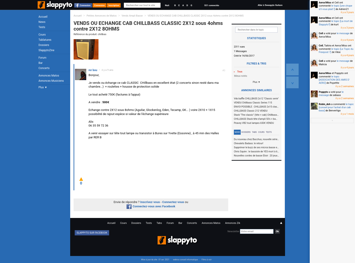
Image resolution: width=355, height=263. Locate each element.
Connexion (85, 5)
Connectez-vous (173, 202)
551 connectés (211, 5)
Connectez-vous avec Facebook (151, 206)
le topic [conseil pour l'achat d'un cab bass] (336, 107)
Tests (41, 27)
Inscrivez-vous (150, 202)
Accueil (43, 16)
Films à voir (206, 259)
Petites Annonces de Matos (101, 15)
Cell (321, 33)
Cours (42, 34)
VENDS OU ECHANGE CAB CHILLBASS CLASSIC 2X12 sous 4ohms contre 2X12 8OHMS (196, 15)
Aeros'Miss (325, 2)
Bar (40, 63)
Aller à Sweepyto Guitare (270, 5)
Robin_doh (325, 104)
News (41, 22)
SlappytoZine (46, 50)
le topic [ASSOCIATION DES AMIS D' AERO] (334, 80)
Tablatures (44, 39)
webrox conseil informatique (185, 259)
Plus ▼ (42, 87)
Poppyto (323, 92)
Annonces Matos (48, 75)
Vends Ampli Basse (132, 15)
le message (343, 33)
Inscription (113, 5)
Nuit (167, 5)
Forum (42, 57)
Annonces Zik (232, 223)
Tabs (254, 132)
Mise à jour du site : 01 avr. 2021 (155, 259)
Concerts (44, 68)
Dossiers (43, 45)
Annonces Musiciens (51, 80)
